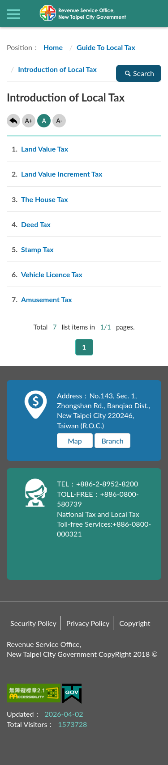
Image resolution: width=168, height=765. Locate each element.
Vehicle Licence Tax (44, 274)
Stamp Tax (30, 249)
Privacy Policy (88, 623)
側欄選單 (13, 14)
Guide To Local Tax (106, 47)
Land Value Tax (37, 149)
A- (59, 120)
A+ (29, 120)
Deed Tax (29, 224)
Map (75, 440)
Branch (112, 440)
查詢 (154, 13)
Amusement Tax (39, 299)
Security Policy (33, 623)
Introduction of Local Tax (57, 69)
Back (13, 120)
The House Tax (37, 199)
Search (138, 73)
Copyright (134, 623)
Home (52, 47)
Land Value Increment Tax (54, 174)
